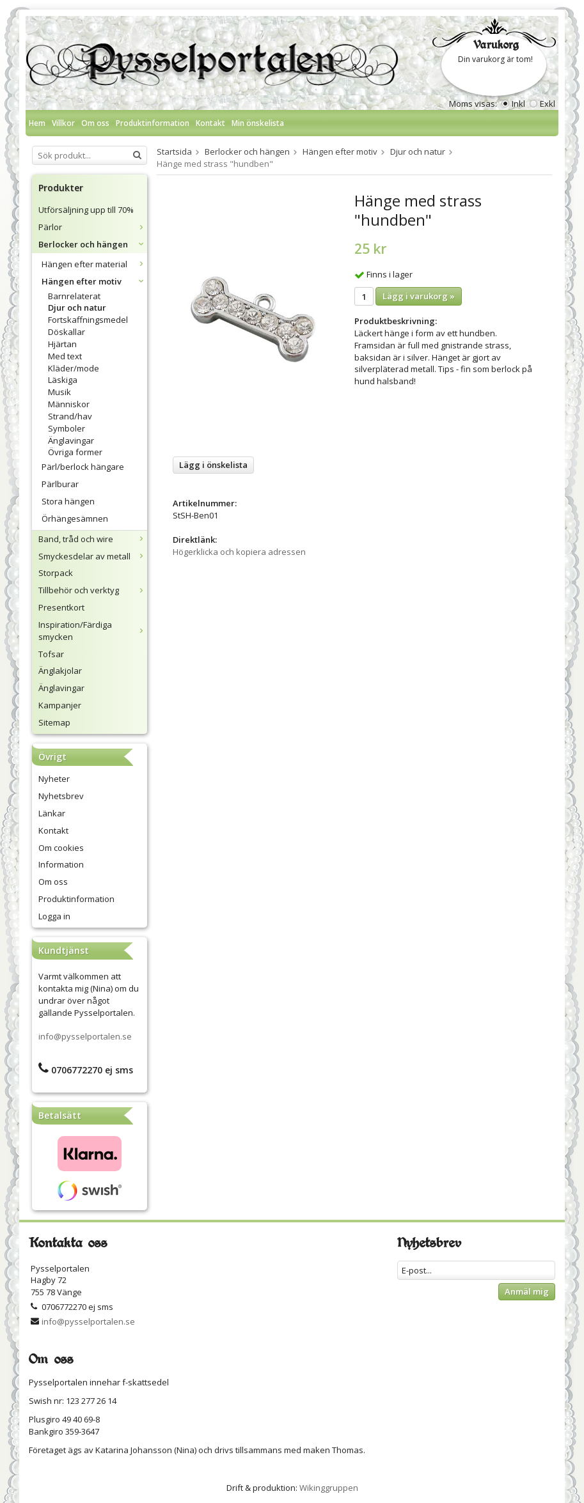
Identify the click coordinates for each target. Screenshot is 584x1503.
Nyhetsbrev (61, 796)
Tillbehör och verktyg (92, 590)
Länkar (51, 813)
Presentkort (61, 607)
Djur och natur (77, 307)
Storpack (55, 573)
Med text (65, 356)
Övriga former (75, 452)
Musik (59, 392)
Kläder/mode (73, 368)
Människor (69, 404)
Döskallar (66, 332)
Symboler (66, 428)
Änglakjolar (60, 670)
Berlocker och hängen (92, 244)
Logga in (54, 916)
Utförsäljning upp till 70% (86, 209)
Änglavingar (71, 440)
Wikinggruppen (328, 1487)
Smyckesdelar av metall (92, 556)
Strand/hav (70, 416)
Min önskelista (258, 123)
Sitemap (54, 722)
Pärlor (92, 227)
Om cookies (61, 847)
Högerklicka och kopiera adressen (239, 551)
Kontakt (210, 123)
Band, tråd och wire (92, 539)
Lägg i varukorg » (419, 296)
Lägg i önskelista (213, 465)
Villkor (63, 123)
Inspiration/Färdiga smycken (92, 630)
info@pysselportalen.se (85, 1036)
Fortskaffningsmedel (88, 319)
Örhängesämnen (75, 518)
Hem (37, 123)
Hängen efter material (94, 264)
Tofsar (51, 654)
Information (61, 864)
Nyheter (54, 778)
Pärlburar (60, 484)
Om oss (95, 123)
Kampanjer (59, 705)
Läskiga (62, 379)
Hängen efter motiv (94, 281)
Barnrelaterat (74, 296)
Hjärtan (62, 344)
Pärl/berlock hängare (83, 466)
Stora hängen (68, 501)
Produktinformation (152, 123)
